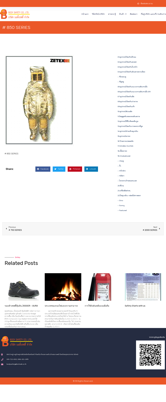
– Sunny (121, 205)
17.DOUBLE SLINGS (125, 146)
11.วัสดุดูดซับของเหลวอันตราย (129, 116)
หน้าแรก (85, 14)
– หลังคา (121, 176)
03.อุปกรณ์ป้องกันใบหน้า (127, 67)
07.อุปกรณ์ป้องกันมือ (126, 96)
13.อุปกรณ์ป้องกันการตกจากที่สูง (130, 126)
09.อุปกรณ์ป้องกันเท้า (126, 106)
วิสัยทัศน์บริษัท (98, 14)
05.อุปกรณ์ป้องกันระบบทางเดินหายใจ (132, 87)
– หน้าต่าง (121, 171)
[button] (42, 169)
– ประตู (121, 161)
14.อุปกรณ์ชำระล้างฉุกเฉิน (128, 131)
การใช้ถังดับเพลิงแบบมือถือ (97, 306)
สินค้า (122, 13)
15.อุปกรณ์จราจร (124, 136)
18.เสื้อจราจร (122, 151)
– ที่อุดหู (121, 82)
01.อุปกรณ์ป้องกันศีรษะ (127, 57)
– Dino (120, 200)
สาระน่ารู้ (112, 14)
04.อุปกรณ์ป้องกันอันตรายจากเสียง (131, 72)
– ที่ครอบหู (122, 77)
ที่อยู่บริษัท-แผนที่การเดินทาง (153, 14)
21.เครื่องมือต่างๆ (124, 191)
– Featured (122, 210)
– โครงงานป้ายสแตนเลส (127, 181)
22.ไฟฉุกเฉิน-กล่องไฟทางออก (129, 195)
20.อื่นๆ (121, 186)
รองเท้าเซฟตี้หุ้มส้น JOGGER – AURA (21, 306)
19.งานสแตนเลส (124, 156)
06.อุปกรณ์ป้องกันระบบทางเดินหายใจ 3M (134, 92)
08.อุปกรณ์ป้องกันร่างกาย (128, 101)
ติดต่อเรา (133, 14)
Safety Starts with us (135, 306)
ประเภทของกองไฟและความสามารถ (61, 306)
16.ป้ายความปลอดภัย (125, 141)
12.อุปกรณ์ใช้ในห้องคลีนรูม (128, 121)
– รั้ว (119, 166)
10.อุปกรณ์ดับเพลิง (125, 111)
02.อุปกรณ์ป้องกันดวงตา (127, 62)
